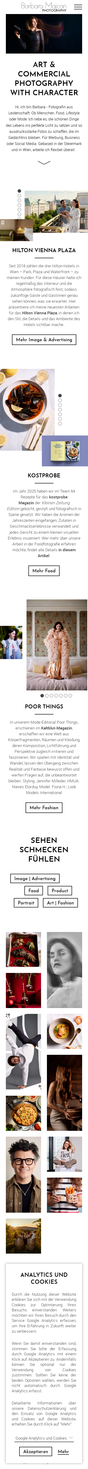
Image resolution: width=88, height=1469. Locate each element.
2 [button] (19, 195)
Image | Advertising (35, 879)
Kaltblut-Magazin (56, 728)
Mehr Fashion (44, 808)
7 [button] (19, 219)
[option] (56, 210)
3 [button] (19, 200)
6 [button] (19, 214)
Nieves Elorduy (25, 786)
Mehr (63, 1452)
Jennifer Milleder (50, 780)
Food (33, 891)
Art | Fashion (60, 903)
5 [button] (19, 209)
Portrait (26, 903)
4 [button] (19, 205)
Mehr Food (44, 571)
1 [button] (19, 191)
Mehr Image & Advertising (44, 340)
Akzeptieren (35, 1452)
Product (60, 891)
